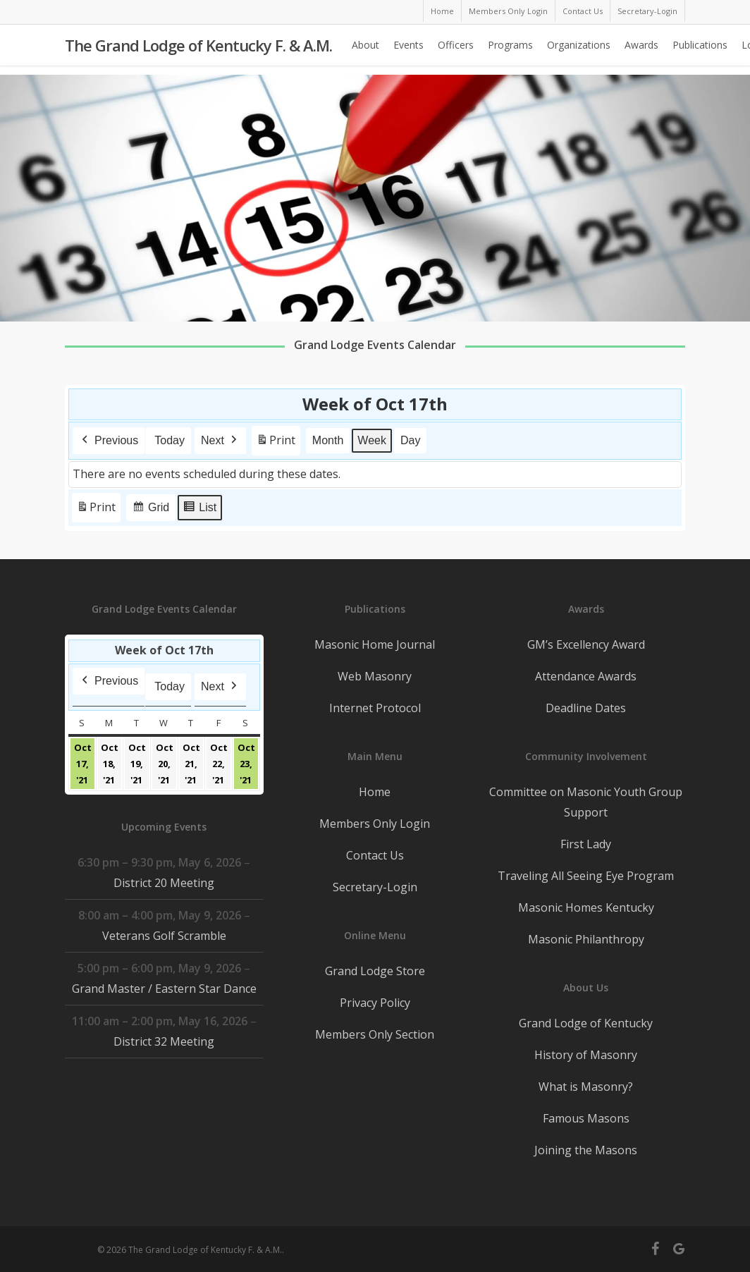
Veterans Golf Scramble (164, 935)
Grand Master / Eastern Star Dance (164, 988)
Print (275, 443)
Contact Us (375, 855)
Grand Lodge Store (375, 971)
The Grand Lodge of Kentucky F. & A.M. (198, 50)
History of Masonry (585, 1055)
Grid (150, 509)
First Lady (585, 844)
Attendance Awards (586, 676)
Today (169, 440)
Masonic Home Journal (374, 644)
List (199, 509)
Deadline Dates (586, 708)
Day (410, 440)
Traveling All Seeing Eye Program (586, 875)
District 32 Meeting (163, 1041)
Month (327, 440)
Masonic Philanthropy (586, 939)
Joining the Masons (585, 1150)
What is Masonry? (586, 1086)
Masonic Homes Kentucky (586, 907)
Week (372, 440)
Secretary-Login (375, 887)
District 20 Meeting (163, 883)
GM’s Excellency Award (586, 644)
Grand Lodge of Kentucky (586, 1023)
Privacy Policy (375, 1002)
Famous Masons (586, 1118)
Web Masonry (375, 676)
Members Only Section (374, 1034)
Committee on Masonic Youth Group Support (585, 802)
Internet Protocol (375, 708)
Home (375, 792)
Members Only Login (374, 823)
